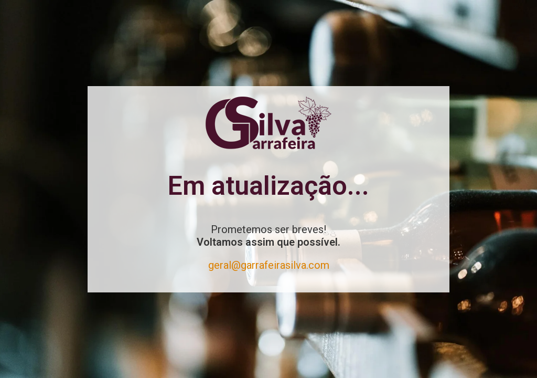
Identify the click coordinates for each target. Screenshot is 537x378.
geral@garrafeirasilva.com (268, 265)
